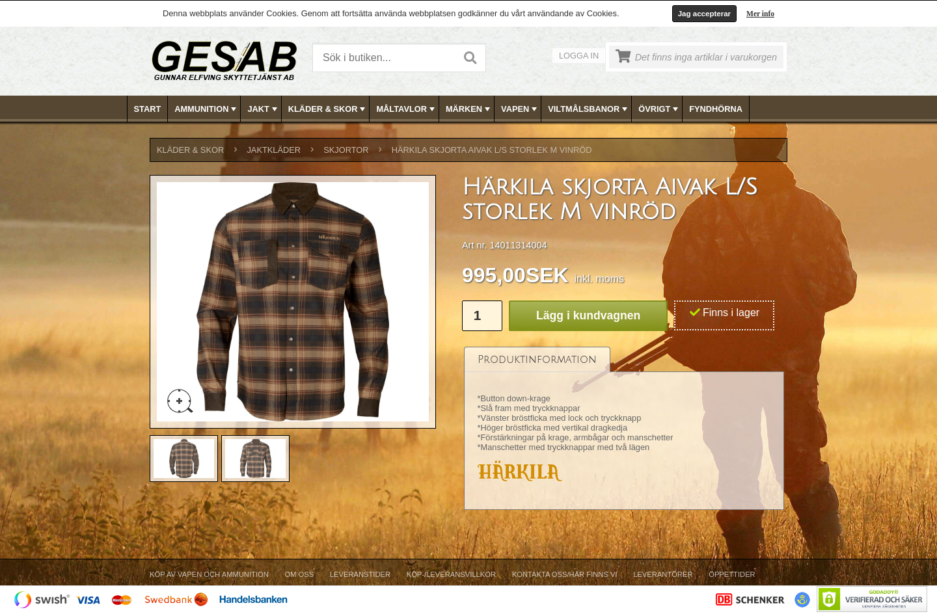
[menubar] (469, 109)
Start (147, 109)
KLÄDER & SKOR (328, 109)
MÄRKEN (469, 109)
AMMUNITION (206, 109)
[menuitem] (148, 109)
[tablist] (624, 428)
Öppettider (732, 574)
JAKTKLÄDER (274, 150)
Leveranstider (360, 574)
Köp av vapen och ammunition (209, 574)
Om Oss (299, 574)
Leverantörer (662, 574)
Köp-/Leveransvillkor (451, 574)
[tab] (537, 359)
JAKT (263, 109)
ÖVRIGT (659, 109)
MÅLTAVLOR (406, 109)
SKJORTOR (345, 150)
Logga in (579, 55)
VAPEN (520, 109)
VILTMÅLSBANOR (589, 109)
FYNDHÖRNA (715, 109)
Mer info (760, 14)
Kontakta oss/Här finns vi (565, 574)
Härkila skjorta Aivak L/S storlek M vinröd (492, 150)
